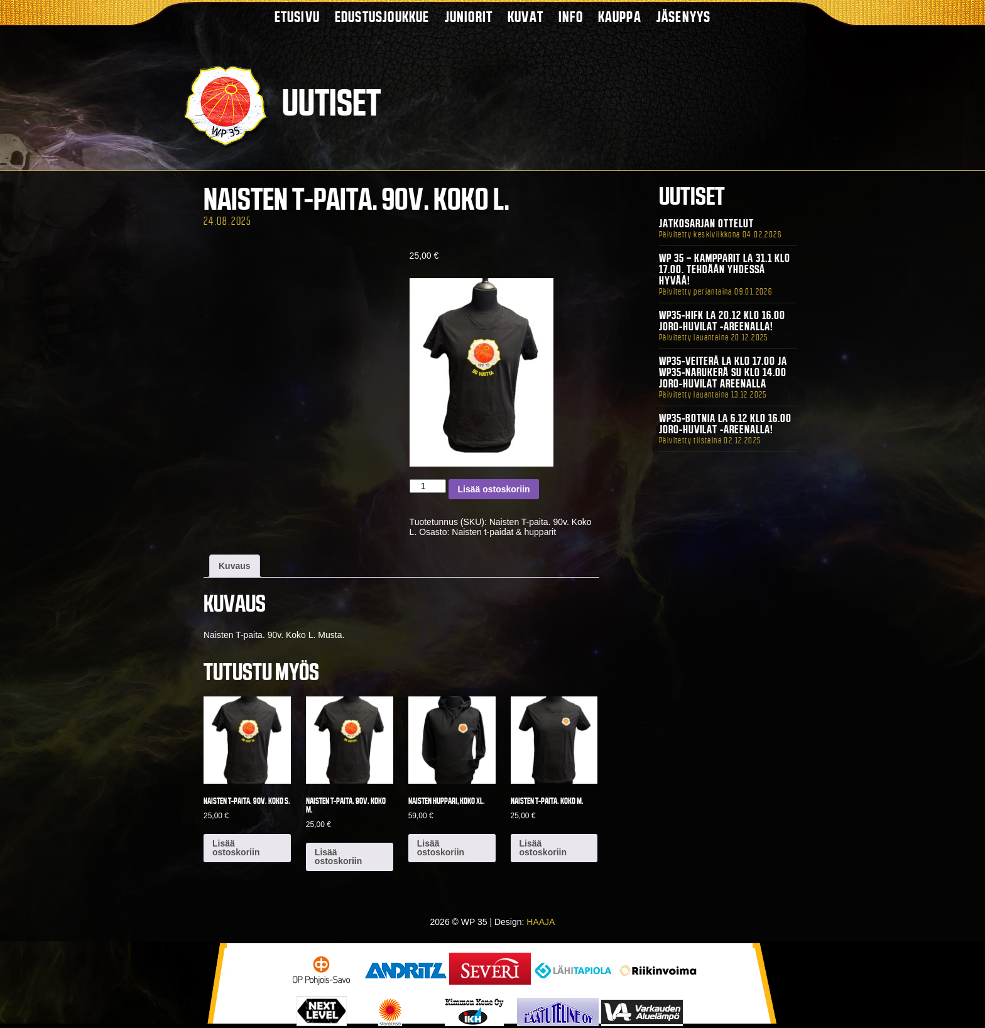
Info (570, 17)
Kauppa (619, 17)
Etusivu (297, 17)
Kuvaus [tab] (235, 566)
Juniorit (469, 17)
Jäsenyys (683, 17)
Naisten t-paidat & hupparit (504, 532)
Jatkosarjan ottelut (706, 223)
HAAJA (540, 922)
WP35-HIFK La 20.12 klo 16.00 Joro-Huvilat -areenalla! (722, 320)
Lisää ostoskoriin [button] (235, 847)
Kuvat (525, 17)
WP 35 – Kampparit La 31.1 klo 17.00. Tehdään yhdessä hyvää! (724, 269)
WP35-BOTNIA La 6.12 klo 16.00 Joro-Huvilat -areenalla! (725, 423)
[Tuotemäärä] (428, 486)
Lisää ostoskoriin (493, 489)
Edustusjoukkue (382, 17)
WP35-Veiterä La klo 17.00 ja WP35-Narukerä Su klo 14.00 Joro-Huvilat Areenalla (723, 372)
